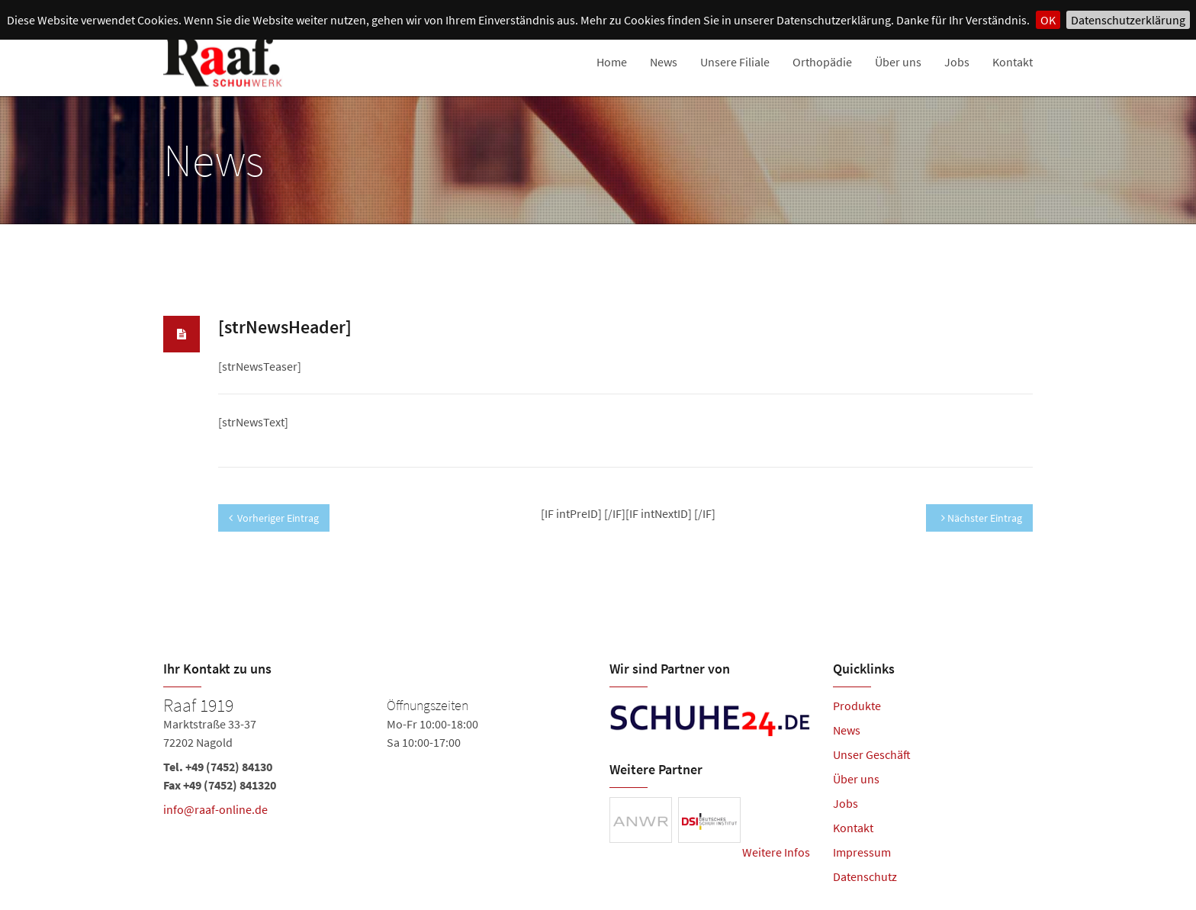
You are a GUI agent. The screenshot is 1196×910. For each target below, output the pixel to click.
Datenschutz (865, 876)
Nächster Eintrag (981, 518)
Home (611, 61)
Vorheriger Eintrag (274, 518)
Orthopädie (822, 61)
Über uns (898, 61)
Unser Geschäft (872, 754)
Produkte (857, 705)
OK (1048, 19)
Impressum (862, 852)
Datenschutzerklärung (1128, 19)
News (663, 61)
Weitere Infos (776, 852)
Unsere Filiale (735, 61)
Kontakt (1012, 61)
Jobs (956, 61)
